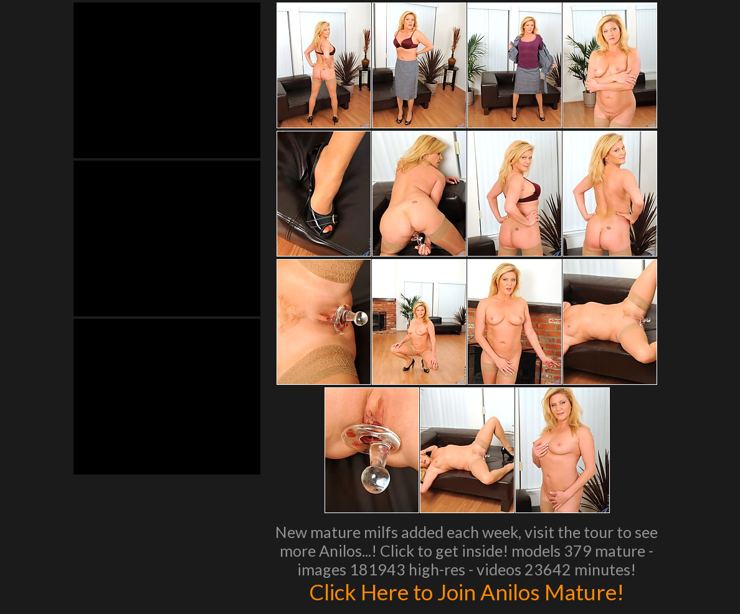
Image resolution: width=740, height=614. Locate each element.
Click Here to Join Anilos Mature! (466, 592)
